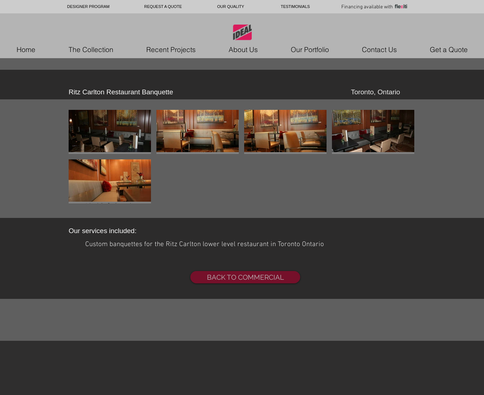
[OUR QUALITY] (230, 6)
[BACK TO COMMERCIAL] (245, 277)
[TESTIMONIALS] (295, 6)
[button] (110, 132)
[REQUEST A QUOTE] (163, 6)
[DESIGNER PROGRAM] (88, 6)
